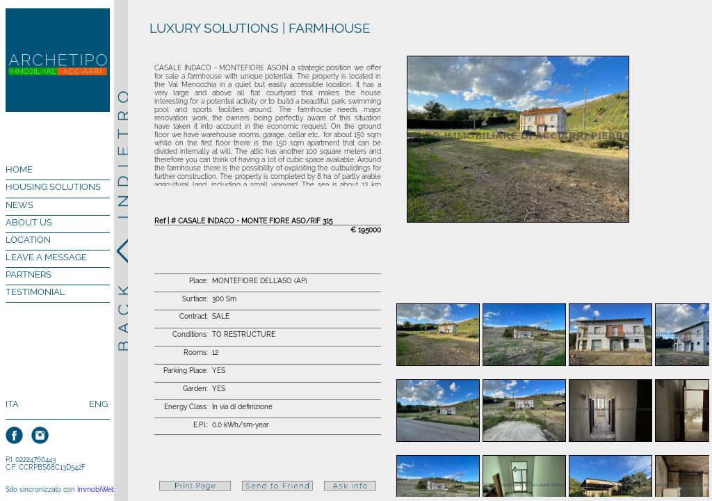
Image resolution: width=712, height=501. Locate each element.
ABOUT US (29, 222)
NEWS (19, 205)
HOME (19, 169)
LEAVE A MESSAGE (46, 257)
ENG (98, 404)
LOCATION (28, 239)
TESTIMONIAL (35, 292)
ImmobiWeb (96, 489)
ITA (12, 404)
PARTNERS (28, 274)
